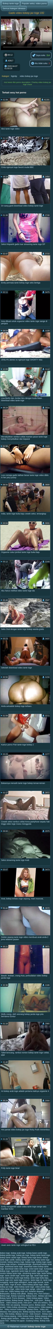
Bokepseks (5, 1293)
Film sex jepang (13, 1305)
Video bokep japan (34, 1298)
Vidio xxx (4, 1291)
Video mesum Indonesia (15, 1309)
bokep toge (30, 1262)
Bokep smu (32, 1293)
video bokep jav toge (29, 76)
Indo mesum (35, 1314)
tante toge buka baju (39, 1278)
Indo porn (39, 1300)
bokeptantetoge (24, 1264)
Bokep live (29, 1300)
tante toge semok (35, 1282)
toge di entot (15, 1284)
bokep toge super (43, 1262)
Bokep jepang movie (32, 1312)
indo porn (27, 1303)
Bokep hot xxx (22, 1314)
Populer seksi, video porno (34, 3)
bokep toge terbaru (8, 1264)
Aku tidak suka (39, 63)
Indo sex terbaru (40, 1303)
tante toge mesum (22, 1280)
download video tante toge (16, 1269)
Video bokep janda (14, 1303)
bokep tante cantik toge (10, 1257)
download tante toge (14, 1266)
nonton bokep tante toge (10, 1273)
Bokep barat (31, 1296)
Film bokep (9, 1314)
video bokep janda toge (32, 1284)
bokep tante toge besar (32, 1257)
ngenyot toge (42, 1271)
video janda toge (42, 1287)
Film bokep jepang (8, 1316)
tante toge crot (6, 1280)
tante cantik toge (12, 1275)
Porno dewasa (18, 1298)
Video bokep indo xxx (18, 1291)
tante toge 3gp (27, 1275)
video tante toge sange (25, 1289)
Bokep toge (5, 1296)
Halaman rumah (18, 1326)
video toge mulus (43, 1289)
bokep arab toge (18, 1253)
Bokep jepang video (43, 1316)
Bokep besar (17, 1300)
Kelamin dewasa (36, 1291)
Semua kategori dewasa (14, 8)
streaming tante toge (31, 1273)
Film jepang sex (15, 1312)
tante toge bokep (22, 1278)
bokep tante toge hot (25, 1260)
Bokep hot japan (17, 1321)
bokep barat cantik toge (36, 1253)
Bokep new (47, 1314)
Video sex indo (27, 1318)
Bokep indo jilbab (18, 1293)
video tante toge (7, 1289)
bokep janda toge (7, 1255)
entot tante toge (36, 1269)
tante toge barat (41, 1275)
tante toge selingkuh (18, 1282)
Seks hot (38, 1318)
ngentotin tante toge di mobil (23, 1271)
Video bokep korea (25, 1316)
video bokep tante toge (24, 1287)
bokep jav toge (22, 1255)
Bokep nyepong (18, 1296)
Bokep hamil (5, 1298)
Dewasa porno (27, 1305)
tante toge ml (36, 1280)
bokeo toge (5, 1253)
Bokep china (33, 1309)
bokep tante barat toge (40, 1255)
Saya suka (39, 55)
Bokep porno (34, 1307)
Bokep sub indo (45, 1296)
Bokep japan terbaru (10, 1318)
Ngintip (14, 76)
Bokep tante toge (11, 3)
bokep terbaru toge (16, 1262)
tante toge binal (7, 1278)
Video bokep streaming (17, 1307)
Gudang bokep (32, 1321)
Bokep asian (40, 1305)
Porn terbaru (44, 1293)
